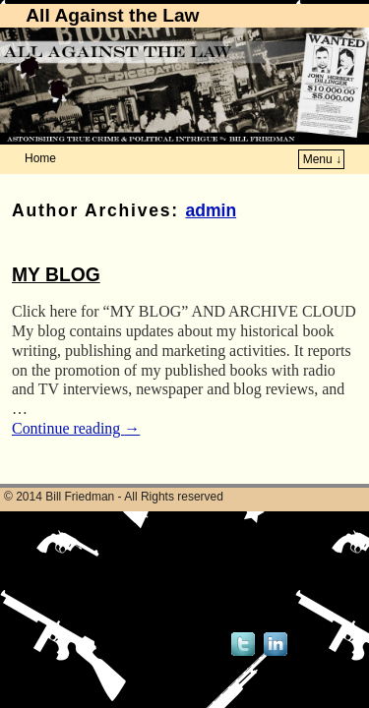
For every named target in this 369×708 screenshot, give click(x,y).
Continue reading (76, 428)
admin (210, 210)
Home (40, 158)
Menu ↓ (322, 159)
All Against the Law (112, 15)
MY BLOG (56, 275)
